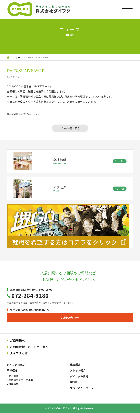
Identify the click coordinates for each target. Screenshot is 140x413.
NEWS (73, 382)
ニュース (17, 57)
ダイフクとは (19, 353)
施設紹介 (75, 364)
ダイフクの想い (16, 364)
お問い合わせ (70, 317)
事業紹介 (12, 370)
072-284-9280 (30, 295)
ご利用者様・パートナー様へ (29, 347)
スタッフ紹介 (78, 370)
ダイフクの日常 (79, 376)
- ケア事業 (12, 375)
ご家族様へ (17, 340)
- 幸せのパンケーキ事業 (20, 380)
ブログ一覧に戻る (70, 128)
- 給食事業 (12, 384)
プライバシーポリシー (83, 388)
